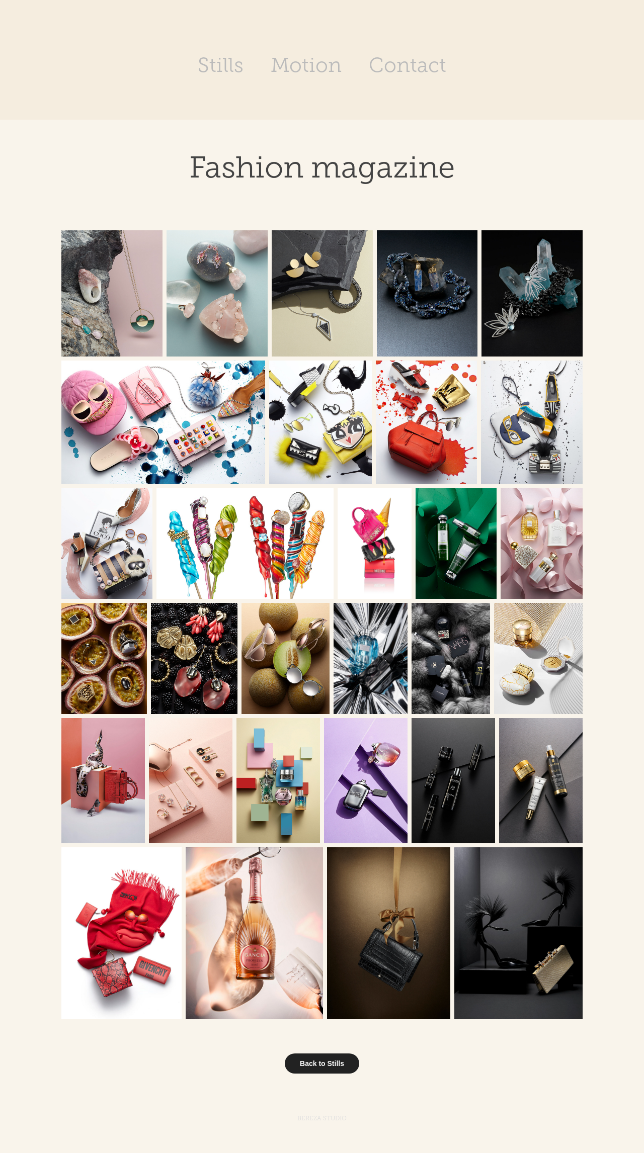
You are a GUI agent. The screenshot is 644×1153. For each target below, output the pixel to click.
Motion (306, 65)
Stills (221, 65)
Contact (407, 65)
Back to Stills (322, 1063)
